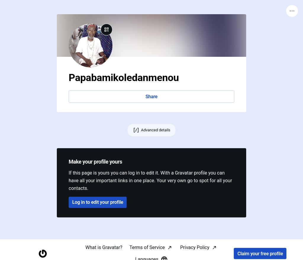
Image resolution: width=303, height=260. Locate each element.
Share (151, 96)
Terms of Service (147, 247)
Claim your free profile (260, 253)
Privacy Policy (194, 247)
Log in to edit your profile (97, 202)
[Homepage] (43, 254)
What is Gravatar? (103, 247)
